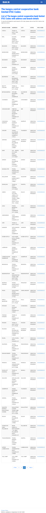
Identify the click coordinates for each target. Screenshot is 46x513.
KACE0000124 (41, 416)
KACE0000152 (41, 176)
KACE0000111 (41, 184)
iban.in (6, 2)
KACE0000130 (41, 86)
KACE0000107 (41, 322)
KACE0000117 (41, 36)
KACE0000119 (41, 447)
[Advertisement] (23, 494)
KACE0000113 (41, 353)
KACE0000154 (41, 76)
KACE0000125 (41, 344)
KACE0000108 (41, 46)
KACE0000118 (41, 121)
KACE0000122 (41, 282)
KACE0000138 (41, 139)
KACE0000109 (41, 192)
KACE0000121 (41, 456)
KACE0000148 (41, 159)
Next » (31, 467)
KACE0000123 (41, 206)
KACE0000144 (41, 388)
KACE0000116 (41, 315)
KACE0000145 (41, 256)
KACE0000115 (41, 290)
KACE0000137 (41, 99)
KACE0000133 (41, 92)
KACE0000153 (41, 264)
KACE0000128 (41, 273)
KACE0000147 (41, 338)
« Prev (15, 467)
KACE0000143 (41, 247)
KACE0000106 (41, 438)
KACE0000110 (41, 370)
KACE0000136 (41, 52)
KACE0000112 (41, 227)
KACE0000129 (41, 150)
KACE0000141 (41, 425)
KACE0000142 (41, 59)
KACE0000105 (41, 305)
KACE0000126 (41, 328)
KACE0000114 (41, 30)
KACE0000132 (41, 407)
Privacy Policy (4, 510)
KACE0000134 (41, 67)
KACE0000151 (41, 299)
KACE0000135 (41, 378)
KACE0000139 (41, 222)
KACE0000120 (41, 169)
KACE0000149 (41, 130)
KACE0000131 (41, 398)
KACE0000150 (41, 362)
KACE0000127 (41, 236)
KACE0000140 (41, 109)
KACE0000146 (41, 215)
